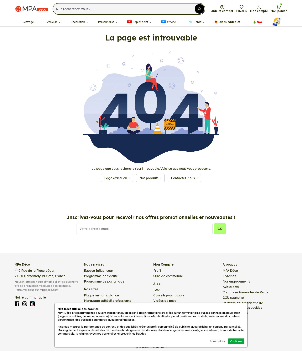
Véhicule (53, 19)
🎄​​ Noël (258, 19)
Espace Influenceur (98, 271)
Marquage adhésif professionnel (108, 301)
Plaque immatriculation (101, 295)
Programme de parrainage (104, 281)
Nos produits (150, 178)
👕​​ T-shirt (196, 19)
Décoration (79, 19)
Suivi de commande (168, 276)
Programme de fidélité (101, 276)
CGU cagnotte (233, 298)
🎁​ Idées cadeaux (228, 19)
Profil (157, 271)
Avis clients (231, 287)
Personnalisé (107, 19)
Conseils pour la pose (169, 295)
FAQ (156, 290)
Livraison (229, 276)
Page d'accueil (117, 178)
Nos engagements (236, 281)
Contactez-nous (184, 178)
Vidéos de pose (164, 301)
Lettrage (30, 19)
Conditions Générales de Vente (245, 292)
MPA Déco (230, 271)
